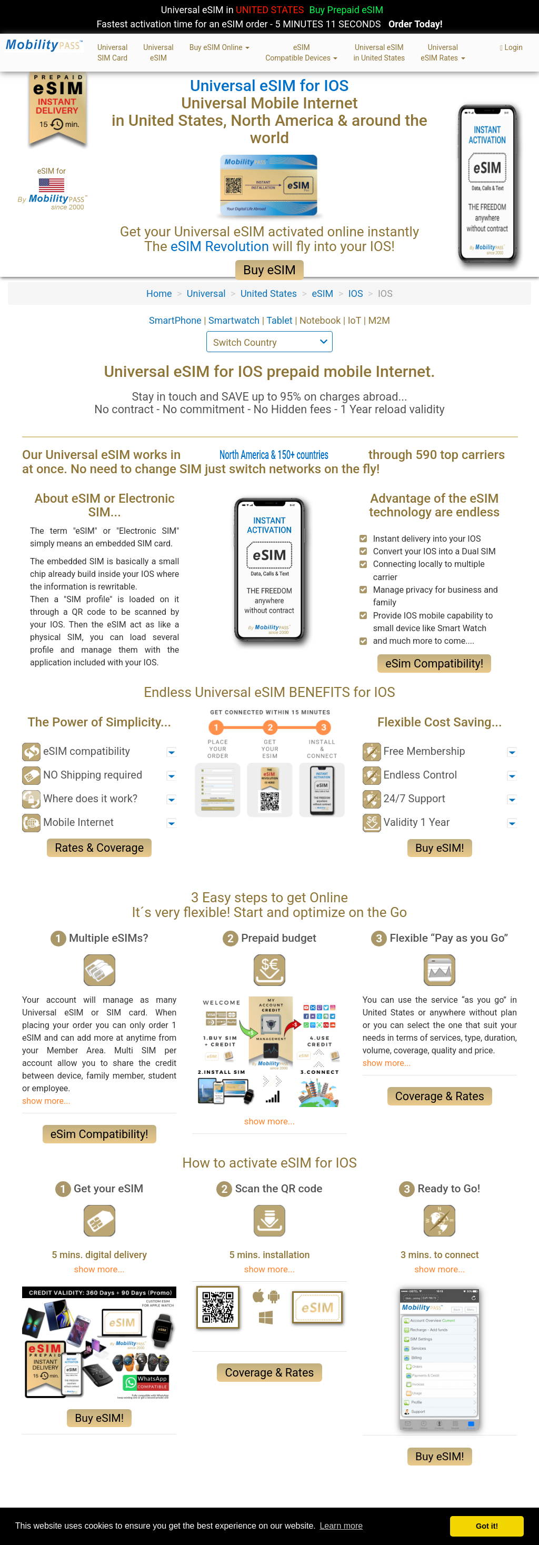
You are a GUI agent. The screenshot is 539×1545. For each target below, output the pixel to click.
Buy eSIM (269, 270)
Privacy (81, 1503)
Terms (117, 1503)
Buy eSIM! (439, 848)
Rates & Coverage (99, 847)
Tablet (280, 320)
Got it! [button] (487, 1526)
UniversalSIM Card (112, 52)
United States (269, 293)
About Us (40, 1503)
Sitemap (155, 1503)
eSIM (322, 293)
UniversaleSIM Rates (443, 52)
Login (511, 47)
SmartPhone (176, 320)
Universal (206, 293)
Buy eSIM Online (219, 47)
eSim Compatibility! (434, 663)
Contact (196, 1503)
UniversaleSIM (158, 52)
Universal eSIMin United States (379, 52)
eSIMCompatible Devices (301, 52)
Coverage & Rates (439, 1096)
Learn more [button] (341, 1525)
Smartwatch (235, 320)
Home (159, 293)
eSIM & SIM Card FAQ (258, 1503)
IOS (355, 293)
